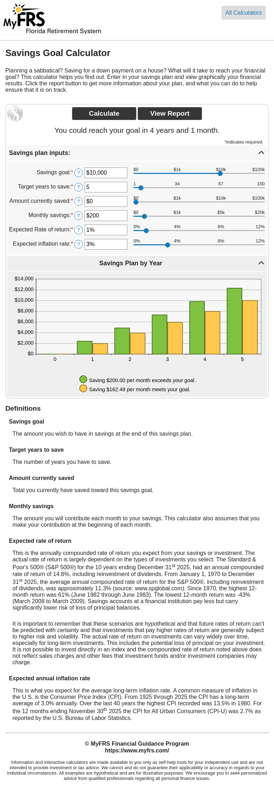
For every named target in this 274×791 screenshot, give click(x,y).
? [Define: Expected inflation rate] (78, 244)
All (243, 13)
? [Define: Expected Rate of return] (78, 230)
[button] (137, 153)
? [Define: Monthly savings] (78, 216)
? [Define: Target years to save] (78, 187)
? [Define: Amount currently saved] (78, 201)
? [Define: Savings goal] (78, 173)
